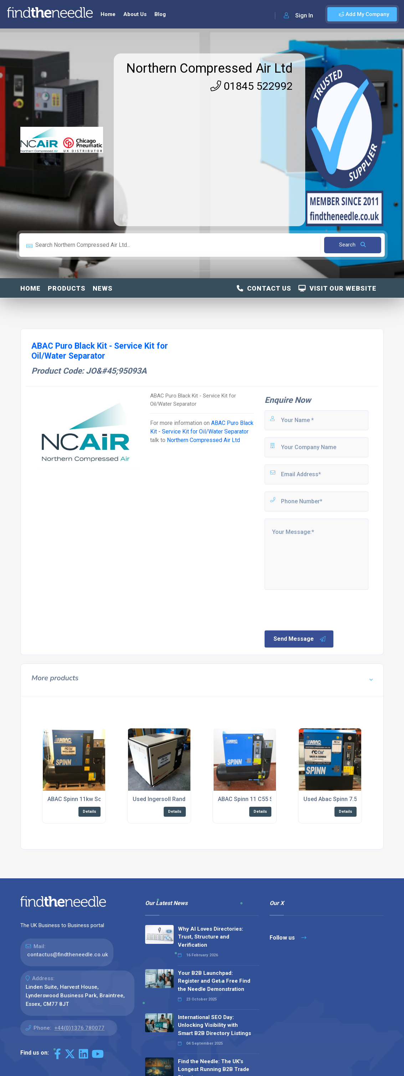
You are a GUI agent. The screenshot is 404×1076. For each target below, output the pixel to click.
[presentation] (318, 609)
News (103, 288)
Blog (160, 14)
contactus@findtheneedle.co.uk (67, 954)
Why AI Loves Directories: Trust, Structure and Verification (210, 937)
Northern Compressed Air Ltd (209, 68)
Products (67, 288)
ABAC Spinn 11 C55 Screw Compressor (269, 799)
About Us (135, 14)
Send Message (299, 639)
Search (352, 244)
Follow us (288, 937)
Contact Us (264, 288)
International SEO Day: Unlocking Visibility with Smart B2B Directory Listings (214, 1025)
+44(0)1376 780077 (79, 1028)
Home (108, 14)
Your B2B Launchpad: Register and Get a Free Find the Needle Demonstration (214, 981)
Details (89, 811)
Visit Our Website (337, 288)
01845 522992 (251, 86)
